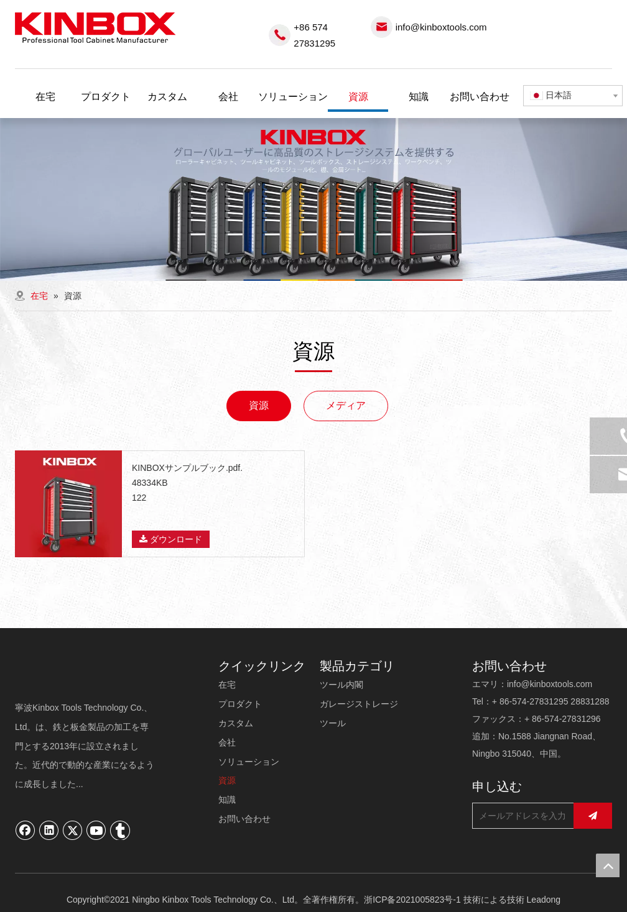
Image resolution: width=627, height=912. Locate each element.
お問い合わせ (244, 819)
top (608, 865)
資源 (259, 405)
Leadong (544, 900)
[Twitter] (73, 830)
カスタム (235, 723)
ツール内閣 (341, 685)
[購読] (593, 816)
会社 (227, 742)
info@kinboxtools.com (441, 27)
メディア (346, 405)
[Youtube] (96, 830)
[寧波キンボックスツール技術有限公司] (85, 675)
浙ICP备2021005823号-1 (412, 900)
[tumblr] (120, 830)
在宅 (227, 685)
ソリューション (248, 762)
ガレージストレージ (359, 704)
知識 (227, 800)
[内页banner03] (313, 199)
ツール (333, 723)
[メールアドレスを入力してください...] (520, 815)
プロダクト (240, 704)
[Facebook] (25, 830)
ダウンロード (170, 539)
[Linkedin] (49, 830)
